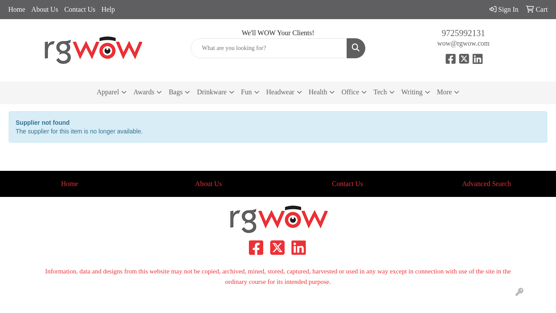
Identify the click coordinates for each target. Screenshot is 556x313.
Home (16, 9)
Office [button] (350, 92)
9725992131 (463, 33)
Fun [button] (246, 92)
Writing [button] (412, 92)
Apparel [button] (108, 92)
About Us (44, 9)
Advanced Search (486, 183)
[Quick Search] (269, 48)
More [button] (444, 92)
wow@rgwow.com (463, 43)
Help (108, 9)
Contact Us (80, 9)
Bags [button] (175, 92)
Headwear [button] (280, 92)
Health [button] (318, 92)
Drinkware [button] (211, 92)
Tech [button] (380, 92)
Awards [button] (143, 92)
